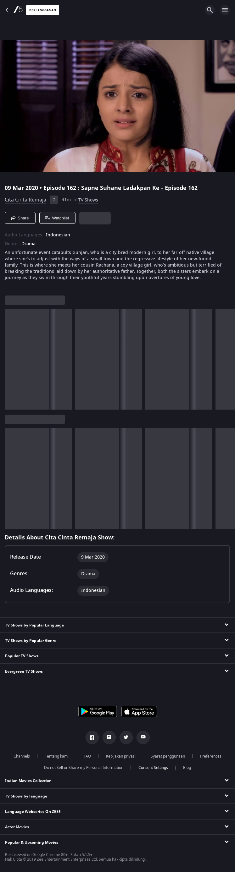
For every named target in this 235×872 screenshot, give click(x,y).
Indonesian (58, 235)
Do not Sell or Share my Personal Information (83, 767)
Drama (28, 244)
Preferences (210, 756)
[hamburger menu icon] (225, 10)
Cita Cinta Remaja (25, 200)
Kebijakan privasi (121, 756)
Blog (187, 767)
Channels (22, 756)
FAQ (87, 756)
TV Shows (88, 200)
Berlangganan (42, 10)
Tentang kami (57, 756)
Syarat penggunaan (168, 756)
